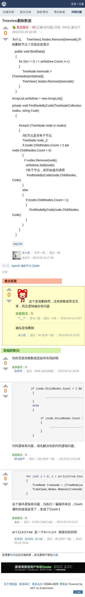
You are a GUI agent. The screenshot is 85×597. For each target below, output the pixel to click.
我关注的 (25, 12)
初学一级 (39, 252)
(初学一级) (48, 335)
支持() (18, 538)
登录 (73, 4)
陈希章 (18, 371)
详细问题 (76, 12)
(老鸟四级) (47, 371)
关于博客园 (10, 584)
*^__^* (21, 318)
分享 (5, 272)
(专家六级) (46, 522)
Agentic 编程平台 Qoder (25, 265)
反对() (29, 538)
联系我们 (24, 584)
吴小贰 (26, 252)
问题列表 (8, 12)
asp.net (17, 243)
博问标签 (59, 12)
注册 (81, 4)
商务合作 (37, 584)
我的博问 (42, 12)
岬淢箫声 (19, 458)
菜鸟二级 (35, 318)
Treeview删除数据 (16, 21)
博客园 (63, 584)
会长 (17, 522)
